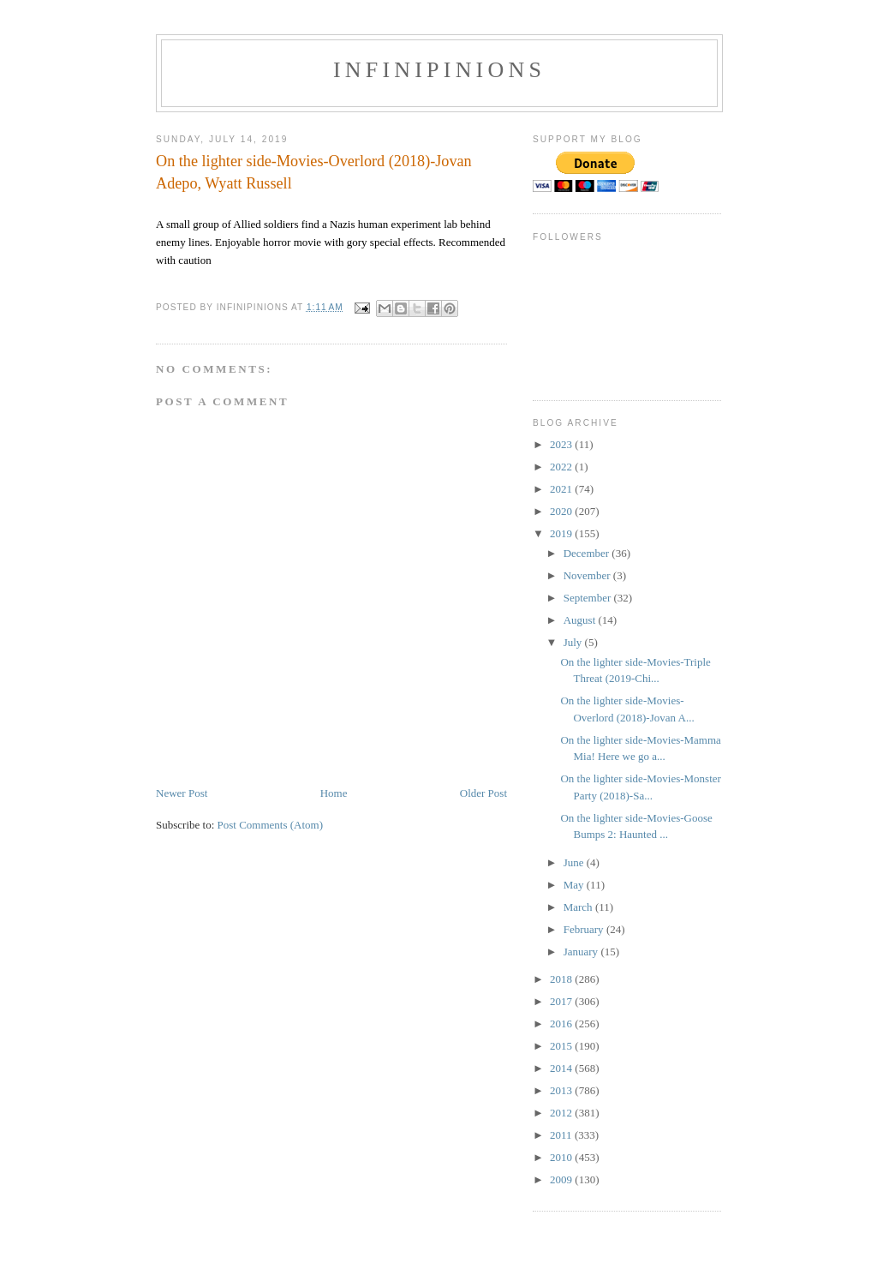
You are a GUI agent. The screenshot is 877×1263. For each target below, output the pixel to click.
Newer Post (181, 793)
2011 (562, 1134)
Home (334, 793)
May (575, 884)
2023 (562, 444)
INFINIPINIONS (439, 69)
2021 (562, 488)
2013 (562, 1090)
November (588, 575)
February (585, 929)
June (575, 862)
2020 (562, 511)
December (588, 553)
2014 (562, 1068)
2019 (562, 533)
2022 (562, 466)
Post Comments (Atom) (271, 824)
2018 (562, 979)
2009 (562, 1179)
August (581, 620)
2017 (562, 1001)
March (579, 907)
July (574, 642)
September (589, 597)
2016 (562, 1023)
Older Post (483, 793)
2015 (562, 1045)
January (582, 951)
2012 (562, 1112)
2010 (562, 1157)
